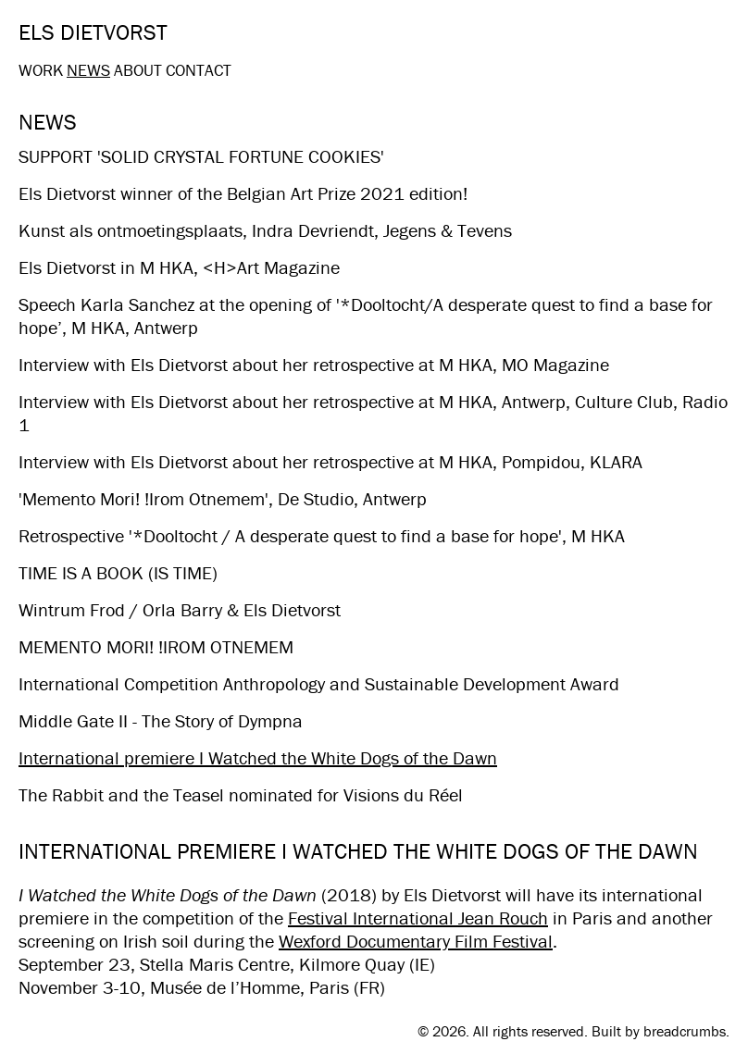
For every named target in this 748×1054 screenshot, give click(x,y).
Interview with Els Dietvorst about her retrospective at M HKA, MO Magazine (314, 364)
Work (41, 70)
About (138, 70)
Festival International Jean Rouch (418, 917)
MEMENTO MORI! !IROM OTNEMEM (156, 646)
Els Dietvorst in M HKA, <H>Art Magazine (179, 267)
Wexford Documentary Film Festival (416, 940)
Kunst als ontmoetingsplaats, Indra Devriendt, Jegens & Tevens (265, 230)
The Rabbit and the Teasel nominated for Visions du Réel (241, 794)
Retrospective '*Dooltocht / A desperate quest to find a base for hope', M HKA (322, 535)
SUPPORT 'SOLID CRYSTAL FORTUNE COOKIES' (201, 155)
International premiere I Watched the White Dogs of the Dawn (258, 757)
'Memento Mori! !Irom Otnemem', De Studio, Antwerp (223, 498)
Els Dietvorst (93, 32)
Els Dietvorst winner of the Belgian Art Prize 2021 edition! (243, 193)
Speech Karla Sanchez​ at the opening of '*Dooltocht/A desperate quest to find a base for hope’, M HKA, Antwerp (366, 315)
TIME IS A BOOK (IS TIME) (118, 572)
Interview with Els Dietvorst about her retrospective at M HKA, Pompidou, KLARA (330, 461)
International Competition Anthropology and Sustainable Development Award (319, 683)
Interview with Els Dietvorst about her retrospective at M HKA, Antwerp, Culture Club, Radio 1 (373, 413)
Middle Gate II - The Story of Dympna (161, 720)
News (88, 70)
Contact (198, 70)
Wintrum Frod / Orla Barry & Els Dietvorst (180, 609)
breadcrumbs (684, 1031)
